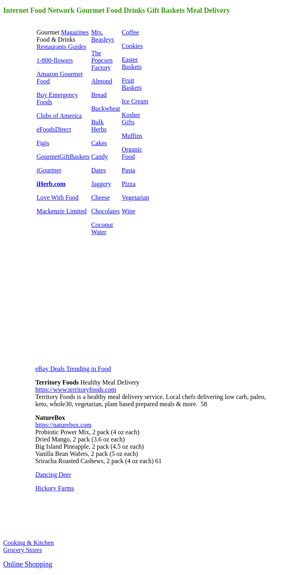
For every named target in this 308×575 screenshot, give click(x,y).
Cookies (132, 46)
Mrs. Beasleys (102, 36)
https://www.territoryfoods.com (75, 389)
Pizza (129, 183)
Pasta (128, 170)
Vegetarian (135, 197)
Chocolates (105, 211)
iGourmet (48, 170)
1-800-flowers (54, 60)
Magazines (75, 32)
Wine (128, 211)
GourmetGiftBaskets (62, 156)
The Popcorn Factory (101, 60)
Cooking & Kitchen (28, 542)
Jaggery (101, 183)
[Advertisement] (95, 307)
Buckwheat (105, 108)
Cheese (100, 197)
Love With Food (57, 197)
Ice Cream (135, 101)
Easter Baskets (132, 63)
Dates (98, 170)
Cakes (99, 143)
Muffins (132, 135)
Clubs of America (59, 115)
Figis (42, 143)
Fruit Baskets (132, 84)
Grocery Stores (22, 550)
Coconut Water (102, 228)
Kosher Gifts (131, 118)
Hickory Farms (54, 488)
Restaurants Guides (61, 46)
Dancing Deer (53, 474)
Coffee (130, 32)
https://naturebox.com (63, 424)
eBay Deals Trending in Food (73, 368)
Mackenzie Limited (61, 211)
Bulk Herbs (98, 126)
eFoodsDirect (53, 129)
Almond (101, 81)
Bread (98, 94)
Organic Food (132, 153)
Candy (99, 156)
